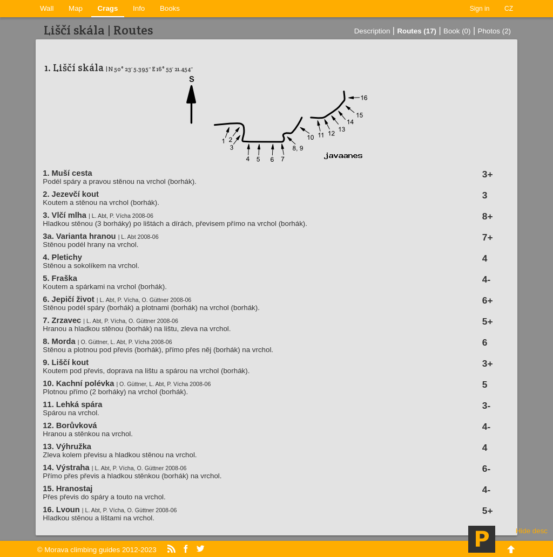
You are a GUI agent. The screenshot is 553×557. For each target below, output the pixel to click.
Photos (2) (494, 31)
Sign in (480, 8)
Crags (108, 8)
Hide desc (532, 531)
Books (170, 8)
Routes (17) (416, 31)
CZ (508, 8)
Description (372, 31)
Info (139, 8)
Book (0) (456, 31)
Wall (46, 8)
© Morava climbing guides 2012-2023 (97, 550)
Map (76, 8)
